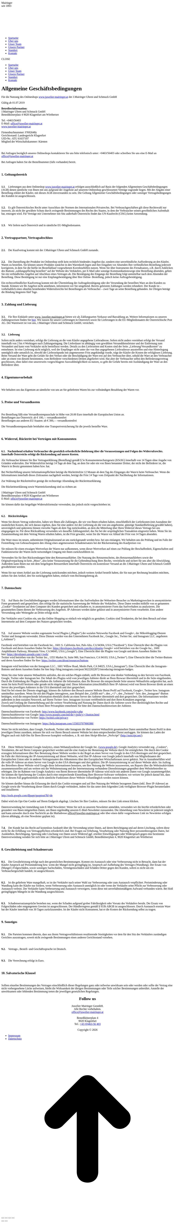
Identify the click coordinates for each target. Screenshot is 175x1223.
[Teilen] (6, 1217)
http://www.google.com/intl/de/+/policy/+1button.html (69, 714)
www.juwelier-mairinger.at (53, 96)
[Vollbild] (9, 1217)
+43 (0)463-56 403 (90, 1024)
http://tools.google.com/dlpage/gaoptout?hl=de (27, 795)
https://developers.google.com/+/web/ (27, 654)
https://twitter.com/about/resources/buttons (65, 660)
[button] (87, 59)
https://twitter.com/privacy (53, 717)
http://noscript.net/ (131, 735)
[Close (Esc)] (2, 1217)
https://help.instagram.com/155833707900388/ (68, 723)
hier (34, 319)
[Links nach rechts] (6, 1220)
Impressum (14, 1035)
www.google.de (107, 747)
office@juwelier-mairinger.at (26, 123)
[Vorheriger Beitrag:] (2, 1220)
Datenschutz (15, 1038)
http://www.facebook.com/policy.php (62, 711)
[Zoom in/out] (13, 1217)
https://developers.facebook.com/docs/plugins (78, 648)
